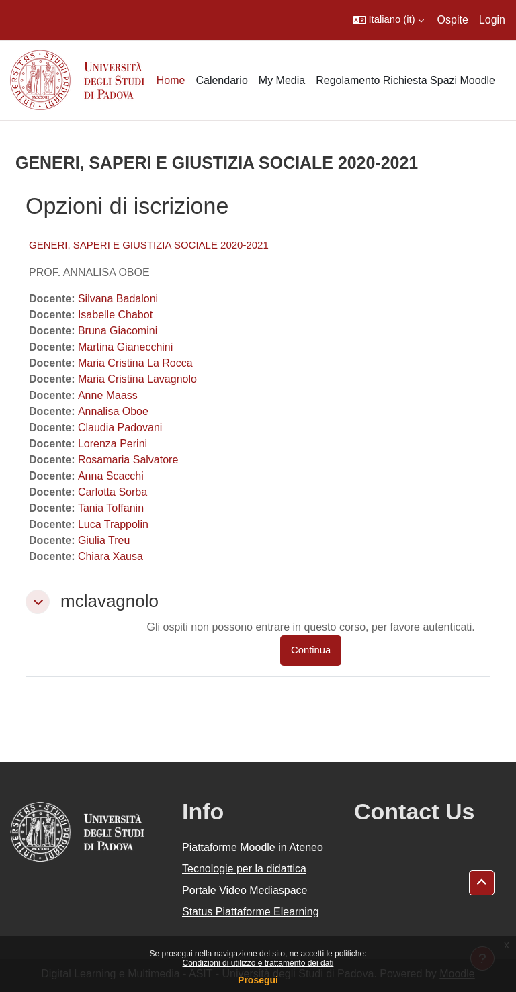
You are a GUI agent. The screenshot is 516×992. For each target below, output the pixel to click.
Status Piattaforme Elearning (250, 911)
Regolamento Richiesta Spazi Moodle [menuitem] (405, 80)
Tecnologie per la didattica (244, 868)
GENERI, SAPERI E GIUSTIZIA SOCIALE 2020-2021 (149, 245)
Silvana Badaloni (118, 298)
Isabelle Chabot (115, 314)
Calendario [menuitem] (221, 80)
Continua (311, 650)
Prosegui (258, 980)
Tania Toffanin (111, 508)
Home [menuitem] (171, 80)
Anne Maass (108, 395)
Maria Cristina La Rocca (135, 363)
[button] (388, 20)
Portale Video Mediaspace (245, 890)
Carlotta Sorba (112, 492)
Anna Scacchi (111, 476)
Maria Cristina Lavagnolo (137, 379)
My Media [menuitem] (282, 80)
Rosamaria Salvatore (128, 459)
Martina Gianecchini (125, 347)
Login (492, 20)
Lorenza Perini (112, 443)
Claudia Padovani (120, 427)
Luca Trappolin (113, 524)
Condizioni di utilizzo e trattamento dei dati (258, 963)
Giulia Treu (104, 540)
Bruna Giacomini (117, 330)
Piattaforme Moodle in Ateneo (252, 847)
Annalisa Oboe (113, 411)
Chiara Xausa (110, 556)
